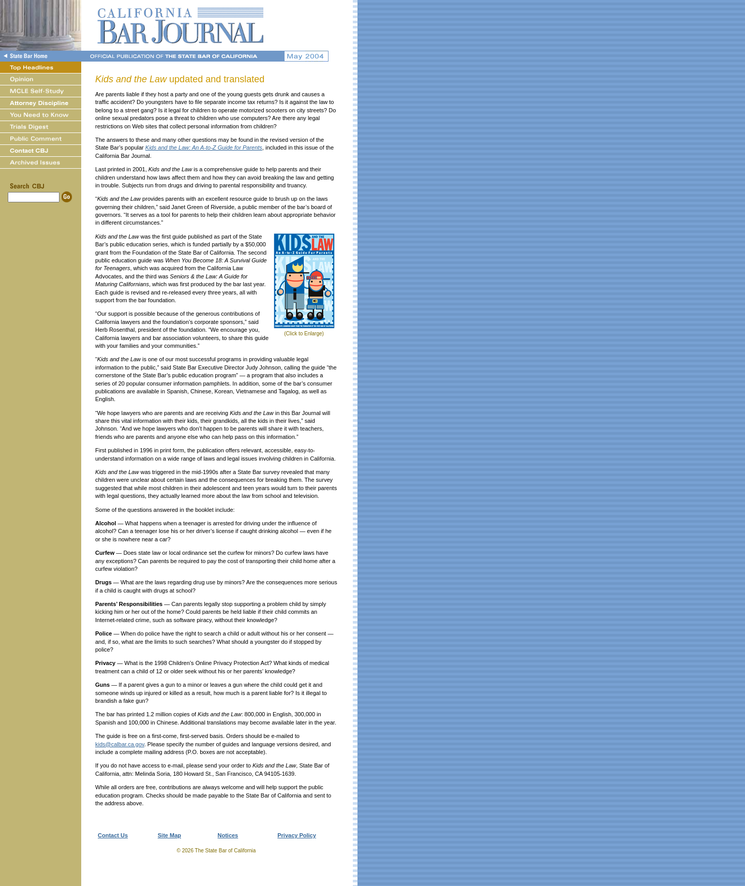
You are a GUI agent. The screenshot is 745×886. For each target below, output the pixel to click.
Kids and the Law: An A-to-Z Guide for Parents (203, 147)
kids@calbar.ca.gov (119, 744)
